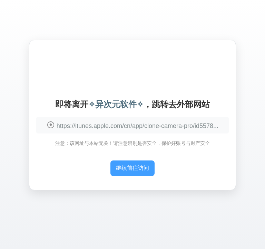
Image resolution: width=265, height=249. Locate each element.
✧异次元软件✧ (116, 104)
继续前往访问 (132, 168)
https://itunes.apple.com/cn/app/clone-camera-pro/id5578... (137, 125)
